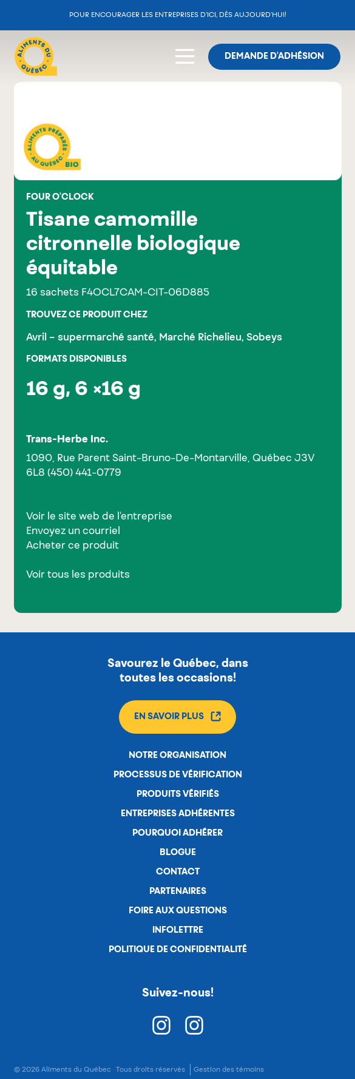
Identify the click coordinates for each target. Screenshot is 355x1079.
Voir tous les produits (78, 575)
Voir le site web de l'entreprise (99, 517)
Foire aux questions (178, 911)
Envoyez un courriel (73, 531)
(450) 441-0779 (84, 473)
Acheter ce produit (72, 546)
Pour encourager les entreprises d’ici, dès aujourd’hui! (177, 15)
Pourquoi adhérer (177, 833)
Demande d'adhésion (274, 56)
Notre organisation (177, 755)
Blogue (178, 852)
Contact (178, 872)
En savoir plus (177, 716)
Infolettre (177, 930)
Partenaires (177, 891)
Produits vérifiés (178, 794)
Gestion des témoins (229, 1069)
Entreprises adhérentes (178, 814)
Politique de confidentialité (178, 949)
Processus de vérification (177, 775)
